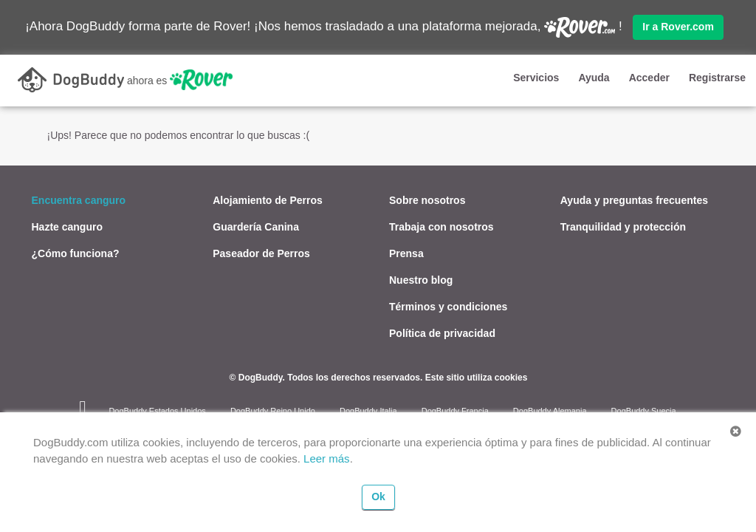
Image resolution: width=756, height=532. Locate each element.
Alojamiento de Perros (268, 199)
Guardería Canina (256, 226)
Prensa (406, 253)
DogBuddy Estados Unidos (157, 410)
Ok (378, 496)
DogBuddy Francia (455, 410)
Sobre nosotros (427, 199)
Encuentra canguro (79, 199)
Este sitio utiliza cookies (476, 377)
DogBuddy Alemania (550, 410)
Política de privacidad (442, 332)
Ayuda (593, 77)
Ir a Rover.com (678, 27)
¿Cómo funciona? (76, 253)
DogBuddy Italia (368, 410)
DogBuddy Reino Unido (272, 410)
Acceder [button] (649, 77)
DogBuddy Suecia (643, 410)
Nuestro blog (421, 279)
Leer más (326, 458)
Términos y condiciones (448, 306)
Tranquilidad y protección (623, 226)
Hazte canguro (67, 226)
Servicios (536, 77)
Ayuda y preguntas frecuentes (634, 199)
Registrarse (717, 77)
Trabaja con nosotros (441, 226)
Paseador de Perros (261, 253)
